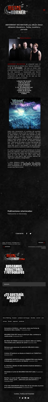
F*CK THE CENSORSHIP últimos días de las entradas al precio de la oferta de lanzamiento (23, 386)
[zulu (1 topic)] (42, 317)
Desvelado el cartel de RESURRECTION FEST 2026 (19, 372)
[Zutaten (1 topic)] (14, 317)
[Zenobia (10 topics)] (33, 317)
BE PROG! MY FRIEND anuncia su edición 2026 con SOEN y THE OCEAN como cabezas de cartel (22, 341)
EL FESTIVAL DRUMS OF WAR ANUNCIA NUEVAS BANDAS (22, 366)
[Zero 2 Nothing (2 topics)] (6, 317)
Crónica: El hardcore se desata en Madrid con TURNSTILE (22, 353)
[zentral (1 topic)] (38, 317)
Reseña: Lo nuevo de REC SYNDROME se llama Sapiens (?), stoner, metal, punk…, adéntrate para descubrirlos (22, 378)
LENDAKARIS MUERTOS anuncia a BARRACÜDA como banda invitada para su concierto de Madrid (23, 360)
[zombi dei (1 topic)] (21, 321)
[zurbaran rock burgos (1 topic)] (23, 317)
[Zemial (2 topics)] (10, 321)
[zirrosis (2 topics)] (4, 321)
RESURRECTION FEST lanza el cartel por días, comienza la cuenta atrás (22, 335)
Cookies (16, 394)
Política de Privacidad (27, 394)
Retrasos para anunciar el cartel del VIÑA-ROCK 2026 (21, 347)
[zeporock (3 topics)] (15, 321)
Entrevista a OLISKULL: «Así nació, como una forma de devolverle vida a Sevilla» (21, 329)
